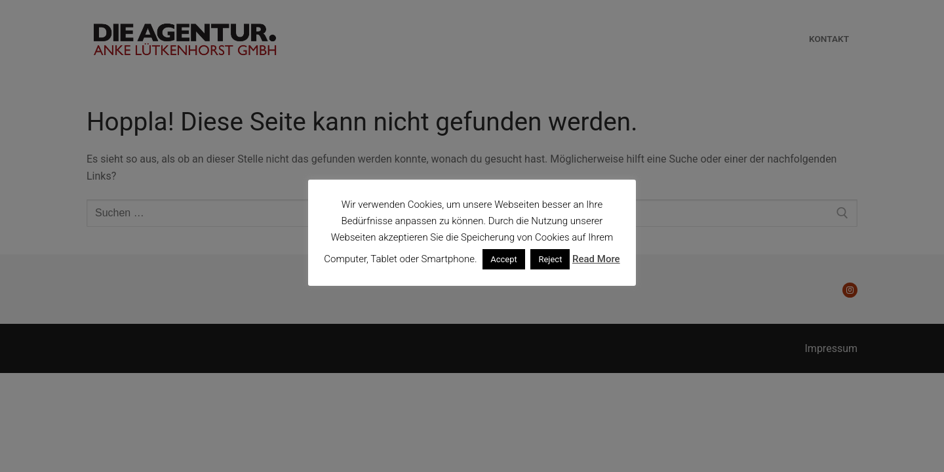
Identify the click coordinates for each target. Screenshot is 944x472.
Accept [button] (503, 259)
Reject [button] (550, 259)
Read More (596, 259)
